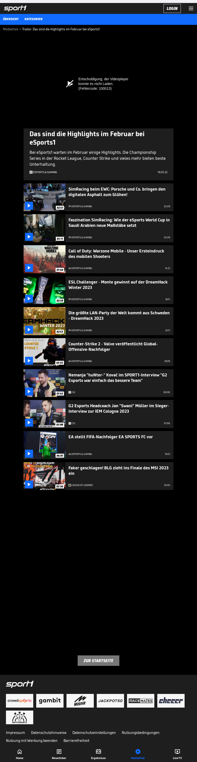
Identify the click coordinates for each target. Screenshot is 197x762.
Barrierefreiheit (76, 740)
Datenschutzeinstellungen (94, 732)
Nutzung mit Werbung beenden (32, 740)
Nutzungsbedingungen (141, 732)
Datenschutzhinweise (48, 732)
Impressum (15, 732)
